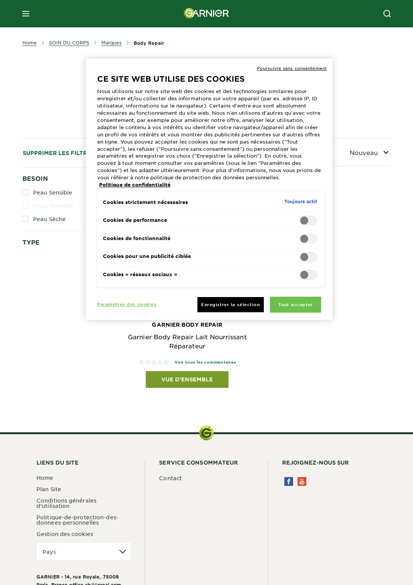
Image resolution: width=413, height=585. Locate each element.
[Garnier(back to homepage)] (206, 13)
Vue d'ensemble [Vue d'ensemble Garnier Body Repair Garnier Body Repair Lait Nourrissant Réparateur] (187, 379)
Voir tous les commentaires (205, 361)
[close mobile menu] (25, 13)
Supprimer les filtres (59, 153)
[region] (209, 189)
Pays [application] (49, 551)
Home (44, 477)
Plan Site (48, 488)
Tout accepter (295, 304)
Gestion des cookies (64, 533)
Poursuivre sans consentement (292, 68)
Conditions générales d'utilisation (66, 503)
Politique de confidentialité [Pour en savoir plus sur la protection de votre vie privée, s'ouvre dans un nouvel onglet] (134, 185)
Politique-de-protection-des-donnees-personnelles (77, 520)
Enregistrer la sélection (230, 304)
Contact (170, 477)
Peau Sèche (49, 219)
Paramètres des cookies (127, 304)
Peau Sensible (52, 192)
